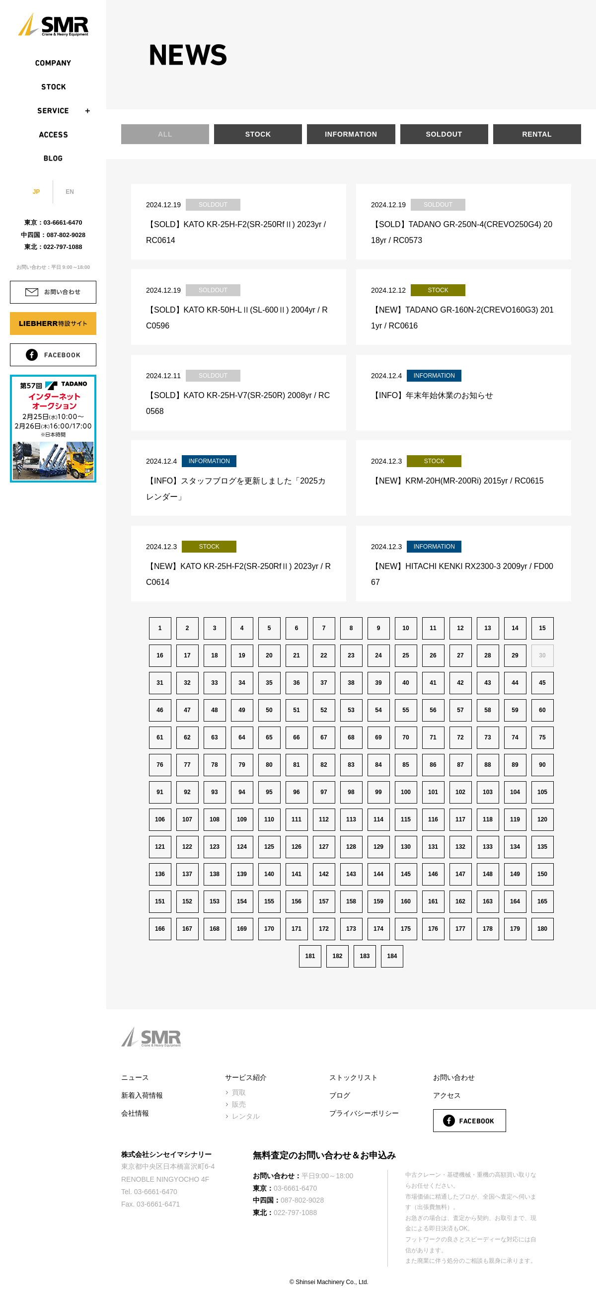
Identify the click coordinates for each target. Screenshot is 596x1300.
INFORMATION (351, 134)
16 (159, 655)
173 (351, 928)
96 (296, 792)
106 (160, 819)
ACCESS (53, 135)
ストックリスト (353, 1077)
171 (296, 928)
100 (406, 792)
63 (214, 737)
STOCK (53, 87)
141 (296, 874)
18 (214, 655)
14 (515, 628)
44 (515, 682)
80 (269, 764)
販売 (239, 1104)
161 (433, 901)
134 (515, 846)
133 (488, 846)
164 (515, 901)
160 (406, 901)
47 (187, 710)
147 (460, 874)
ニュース (135, 1077)
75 (542, 737)
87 (460, 764)
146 (433, 874)
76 (159, 764)
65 (269, 737)
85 (405, 764)
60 (542, 710)
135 (542, 846)
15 (542, 628)
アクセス (447, 1095)
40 (405, 682)
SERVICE (53, 111)
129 (378, 846)
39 (378, 682)
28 (487, 655)
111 (296, 819)
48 (214, 710)
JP (36, 191)
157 (324, 901)
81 (296, 764)
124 (242, 846)
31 (159, 682)
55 (405, 710)
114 (378, 819)
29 (515, 655)
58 (487, 710)
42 (460, 682)
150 (542, 874)
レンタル (246, 1116)
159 (378, 901)
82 (323, 764)
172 (324, 928)
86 (433, 764)
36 (296, 682)
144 (378, 874)
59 (515, 710)
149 (515, 874)
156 (296, 901)
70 (405, 737)
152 (187, 901)
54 (378, 710)
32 (187, 682)
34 (241, 682)
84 (378, 764)
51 (296, 710)
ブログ (339, 1095)
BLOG (53, 158)
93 (214, 792)
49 (241, 710)
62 (187, 737)
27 (460, 655)
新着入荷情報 (142, 1095)
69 (378, 737)
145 (406, 874)
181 (310, 956)
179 (515, 928)
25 (405, 655)
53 (351, 710)
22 (323, 655)
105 (542, 792)
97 (323, 792)
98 (351, 792)
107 (187, 819)
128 (351, 846)
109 (242, 819)
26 (433, 655)
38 (351, 682)
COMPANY (53, 63)
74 (515, 737)
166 (160, 928)
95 (269, 792)
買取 (239, 1092)
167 (187, 928)
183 (365, 956)
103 (488, 792)
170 (269, 928)
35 (269, 682)
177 (460, 928)
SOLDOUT (444, 134)
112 (324, 819)
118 (488, 819)
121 (160, 846)
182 (337, 956)
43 (487, 682)
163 (488, 901)
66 (296, 737)
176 (433, 928)
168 (215, 928)
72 (460, 737)
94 (241, 792)
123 (215, 846)
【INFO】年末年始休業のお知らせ (432, 395)
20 (269, 655)
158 (351, 901)
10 (405, 628)
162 (460, 901)
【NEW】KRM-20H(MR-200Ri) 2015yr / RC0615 (457, 481)
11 (433, 628)
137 (187, 874)
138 (215, 874)
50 (269, 710)
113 (351, 819)
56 (433, 710)
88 (487, 764)
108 (215, 819)
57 (460, 710)
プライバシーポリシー (364, 1113)
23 (351, 655)
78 (214, 764)
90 (542, 764)
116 (433, 819)
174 (378, 928)
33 (214, 682)
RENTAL (537, 134)
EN (70, 191)
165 (542, 901)
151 (160, 901)
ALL (165, 134)
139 (242, 874)
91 (159, 792)
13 (487, 628)
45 (542, 682)
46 (159, 710)
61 (159, 737)
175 (406, 928)
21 (296, 655)
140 (269, 874)
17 (187, 655)
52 (323, 710)
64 (241, 737)
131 (433, 846)
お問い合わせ (454, 1077)
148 (488, 874)
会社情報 (135, 1113)
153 (215, 901)
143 (351, 874)
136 (160, 874)
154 (242, 901)
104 (515, 792)
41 (433, 682)
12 (460, 628)
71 (433, 737)
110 (269, 819)
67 (323, 737)
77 (187, 764)
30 (542, 655)
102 (460, 792)
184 (392, 956)
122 (187, 846)
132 (460, 846)
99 (378, 792)
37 (323, 682)
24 (378, 655)
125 (269, 846)
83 (351, 764)
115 (406, 819)
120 (542, 819)
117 (460, 819)
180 (542, 928)
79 (241, 764)
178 (488, 928)
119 (515, 819)
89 (515, 764)
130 (406, 846)
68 (351, 737)
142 (324, 874)
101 (433, 792)
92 (187, 792)
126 (296, 846)
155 (269, 901)
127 (324, 846)
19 (241, 655)
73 (487, 737)
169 (242, 928)
